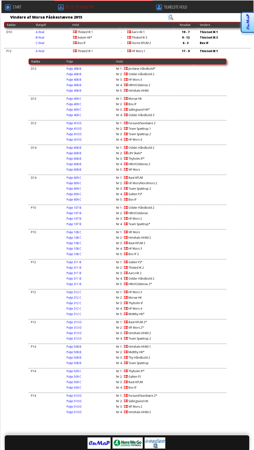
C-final (40, 43)
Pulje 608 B (74, 148)
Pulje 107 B (74, 208)
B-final (40, 37)
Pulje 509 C (74, 371)
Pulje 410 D (74, 123)
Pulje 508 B (74, 347)
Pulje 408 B (74, 69)
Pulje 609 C (74, 178)
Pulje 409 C (74, 99)
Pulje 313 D (74, 322)
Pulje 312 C (74, 292)
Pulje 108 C (74, 232)
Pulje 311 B (74, 262)
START (13, 7)
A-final (40, 32)
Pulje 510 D (74, 396)
